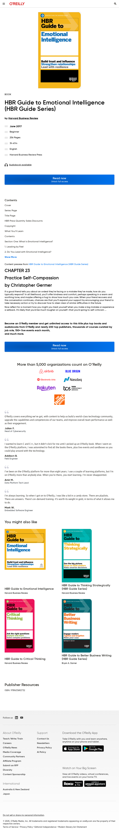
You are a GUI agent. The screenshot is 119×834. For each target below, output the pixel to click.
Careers (7, 743)
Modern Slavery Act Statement (72, 827)
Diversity (7, 769)
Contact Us (43, 738)
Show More (11, 257)
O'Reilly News (10, 747)
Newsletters (43, 743)
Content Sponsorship (14, 774)
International (11, 783)
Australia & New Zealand (16, 789)
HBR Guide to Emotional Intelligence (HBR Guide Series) (58, 264)
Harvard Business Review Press (26, 154)
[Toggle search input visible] (115, 3)
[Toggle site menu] (3, 3)
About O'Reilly (12, 733)
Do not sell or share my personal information (23, 815)
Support (42, 733)
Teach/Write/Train (13, 738)
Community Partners (14, 756)
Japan (6, 793)
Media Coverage (12, 752)
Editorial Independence (45, 827)
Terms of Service (10, 827)
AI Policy (41, 752)
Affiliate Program (12, 760)
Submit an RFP (10, 765)
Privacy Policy (44, 747)
